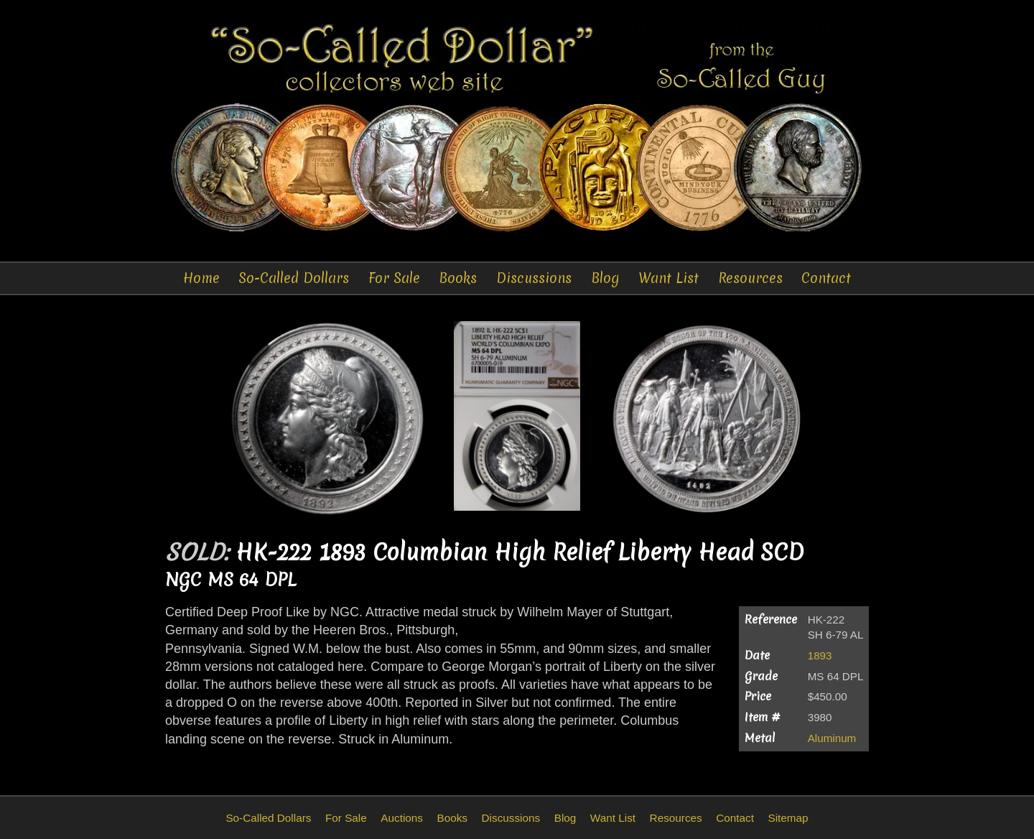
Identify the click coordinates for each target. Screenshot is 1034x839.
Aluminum (832, 738)
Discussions (534, 278)
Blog (605, 278)
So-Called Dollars (293, 278)
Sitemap (788, 818)
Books (458, 278)
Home (201, 278)
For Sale (394, 278)
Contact (826, 278)
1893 (820, 655)
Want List (668, 278)
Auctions (402, 818)
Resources (750, 278)
